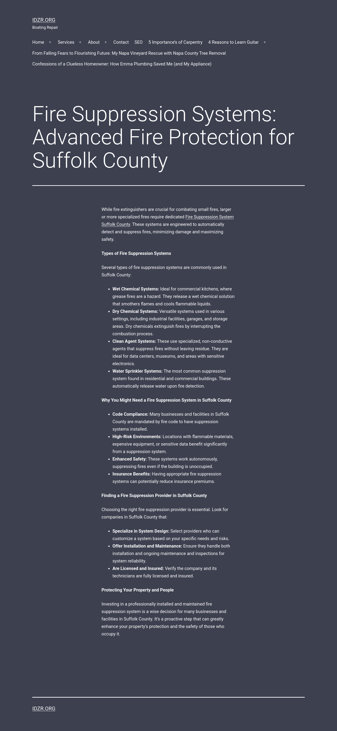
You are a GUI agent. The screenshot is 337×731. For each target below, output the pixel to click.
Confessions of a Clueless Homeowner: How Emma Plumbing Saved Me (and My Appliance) (122, 64)
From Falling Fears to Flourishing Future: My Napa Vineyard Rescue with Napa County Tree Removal (129, 53)
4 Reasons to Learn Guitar (233, 42)
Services (66, 42)
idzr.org (43, 20)
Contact (121, 42)
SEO (138, 42)
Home (38, 42)
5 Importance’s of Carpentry (176, 42)
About (94, 42)
